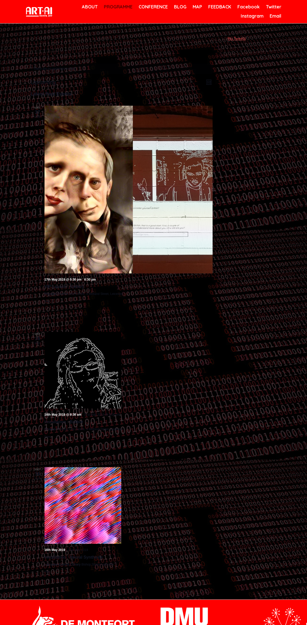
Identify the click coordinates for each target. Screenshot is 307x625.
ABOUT (89, 7)
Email (275, 16)
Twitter (273, 7)
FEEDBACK (219, 7)
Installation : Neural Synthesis (74, 557)
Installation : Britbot (64, 422)
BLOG (180, 7)
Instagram (251, 16)
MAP (197, 7)
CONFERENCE (152, 7)
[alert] (122, 69)
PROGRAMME (117, 7)
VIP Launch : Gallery (64, 286)
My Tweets (237, 38)
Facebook (247, 7)
